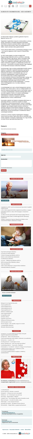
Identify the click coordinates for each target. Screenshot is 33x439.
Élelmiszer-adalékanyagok (7, 311)
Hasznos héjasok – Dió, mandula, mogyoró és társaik (13, 323)
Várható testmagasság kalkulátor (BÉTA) (10, 255)
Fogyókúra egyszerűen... (6, 318)
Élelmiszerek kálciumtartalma (8, 320)
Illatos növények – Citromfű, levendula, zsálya (11, 400)
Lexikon (16, 6)
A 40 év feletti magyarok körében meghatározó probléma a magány (16, 210)
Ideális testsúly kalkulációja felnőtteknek (10, 256)
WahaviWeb (28, 429)
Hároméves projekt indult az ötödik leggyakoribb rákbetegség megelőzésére (15, 217)
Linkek (22, 429)
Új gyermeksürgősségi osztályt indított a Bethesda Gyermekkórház (16, 338)
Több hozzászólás (7, 295)
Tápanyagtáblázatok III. (6, 308)
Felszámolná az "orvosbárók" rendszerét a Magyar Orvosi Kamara (16, 346)
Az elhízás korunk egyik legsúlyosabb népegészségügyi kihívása (15, 214)
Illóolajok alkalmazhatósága (7, 327)
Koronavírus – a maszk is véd (7, 340)
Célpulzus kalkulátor (6, 196)
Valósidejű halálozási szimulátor (8, 267)
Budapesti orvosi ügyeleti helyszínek (9, 303)
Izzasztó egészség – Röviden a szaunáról (10, 391)
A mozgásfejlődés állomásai (7, 325)
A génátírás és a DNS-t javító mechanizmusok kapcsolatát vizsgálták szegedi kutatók (16, 207)
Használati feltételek (14, 429)
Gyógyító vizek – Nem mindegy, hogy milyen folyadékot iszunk (15, 398)
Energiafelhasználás (5, 315)
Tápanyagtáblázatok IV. (6, 310)
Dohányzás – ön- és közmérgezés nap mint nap (11, 394)
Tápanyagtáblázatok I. (6, 304)
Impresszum (5, 429)
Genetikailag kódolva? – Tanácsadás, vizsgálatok (12, 345)
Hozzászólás (4, 159)
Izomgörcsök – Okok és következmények (10, 336)
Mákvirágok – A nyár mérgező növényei (10, 401)
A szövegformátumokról (6, 167)
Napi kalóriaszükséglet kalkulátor (8, 128)
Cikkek (5, 6)
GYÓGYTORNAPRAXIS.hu (22, 380)
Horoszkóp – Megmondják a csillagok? (9, 396)
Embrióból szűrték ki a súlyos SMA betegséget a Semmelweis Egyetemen (14, 212)
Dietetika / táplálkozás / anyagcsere (9, 134)
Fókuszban (2, 6)
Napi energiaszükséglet (6, 313)
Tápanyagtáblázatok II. (6, 306)
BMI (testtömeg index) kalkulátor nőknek (10, 262)
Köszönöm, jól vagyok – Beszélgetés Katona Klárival (13, 403)
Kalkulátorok (9, 6)
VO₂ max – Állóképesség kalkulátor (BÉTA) (11, 260)
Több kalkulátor (5, 200)
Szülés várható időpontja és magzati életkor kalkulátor (13, 265)
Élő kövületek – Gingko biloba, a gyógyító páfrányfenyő (13, 405)
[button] (16, 24)
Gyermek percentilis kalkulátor (8, 253)
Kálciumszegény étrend (6, 321)
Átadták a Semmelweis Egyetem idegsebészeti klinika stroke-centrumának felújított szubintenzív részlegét (14, 220)
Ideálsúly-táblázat (5, 316)
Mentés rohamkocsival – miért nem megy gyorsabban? (13, 343)
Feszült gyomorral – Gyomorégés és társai (10, 341)
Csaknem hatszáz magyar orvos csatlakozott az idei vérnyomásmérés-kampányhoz (12, 349)
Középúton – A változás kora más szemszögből (11, 393)
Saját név (3, 155)
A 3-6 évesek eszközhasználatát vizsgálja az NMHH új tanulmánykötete (13, 352)
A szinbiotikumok (5, 389)
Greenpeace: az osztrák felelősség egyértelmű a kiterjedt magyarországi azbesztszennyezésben (13, 334)
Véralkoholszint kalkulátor (7, 258)
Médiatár (13, 6)
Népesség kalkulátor (5, 263)
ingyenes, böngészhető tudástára (23, 382)
